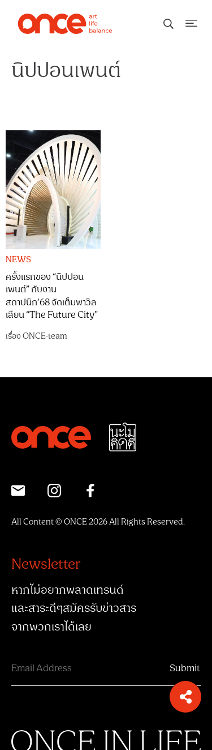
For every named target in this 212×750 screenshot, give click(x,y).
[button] (185, 697)
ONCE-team (45, 336)
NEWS (18, 260)
